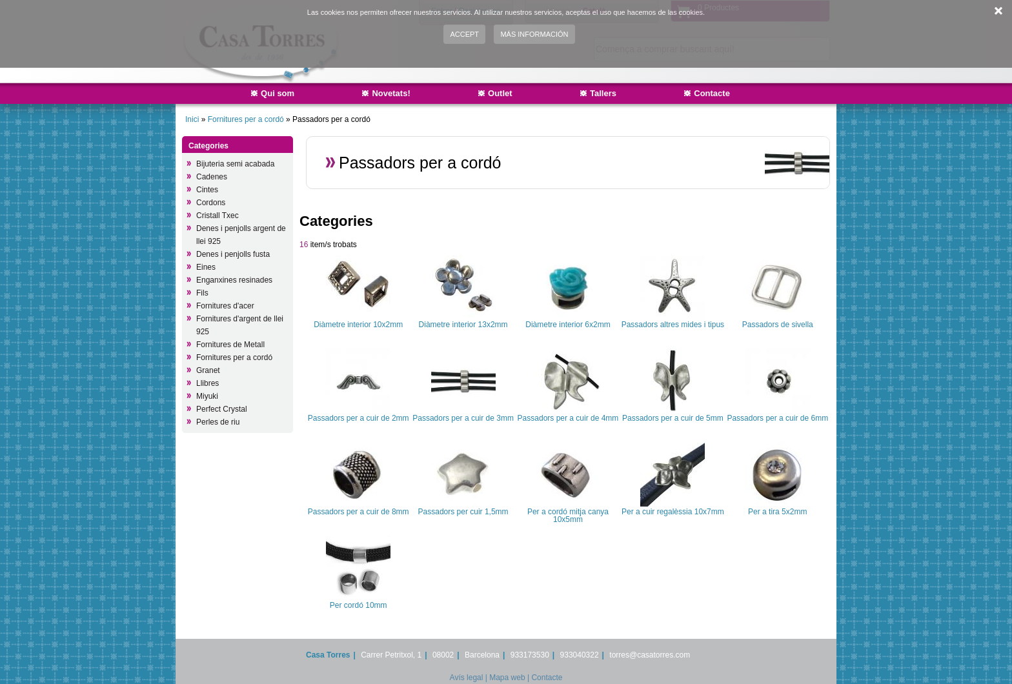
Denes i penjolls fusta (233, 254)
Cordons (210, 202)
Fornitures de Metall (230, 344)
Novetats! (391, 93)
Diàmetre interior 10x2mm (358, 324)
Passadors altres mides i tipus (673, 324)
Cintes (207, 189)
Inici (192, 119)
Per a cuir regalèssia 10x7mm (673, 511)
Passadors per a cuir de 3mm (463, 418)
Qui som (277, 93)
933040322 (579, 654)
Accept (464, 34)
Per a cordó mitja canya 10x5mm (568, 515)
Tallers (603, 93)
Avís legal (466, 677)
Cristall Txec (217, 215)
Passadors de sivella (777, 324)
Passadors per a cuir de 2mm (358, 418)
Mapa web (507, 677)
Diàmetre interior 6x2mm (567, 324)
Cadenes (211, 176)
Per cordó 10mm (358, 605)
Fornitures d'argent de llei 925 (239, 325)
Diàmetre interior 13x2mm (463, 324)
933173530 (530, 654)
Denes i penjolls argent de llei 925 (241, 235)
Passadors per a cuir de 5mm (673, 418)
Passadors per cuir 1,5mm (463, 511)
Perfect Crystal (221, 409)
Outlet (500, 93)
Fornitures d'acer (225, 305)
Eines (206, 267)
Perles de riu (217, 422)
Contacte (712, 93)
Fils (202, 292)
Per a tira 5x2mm (777, 511)
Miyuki (207, 396)
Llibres (207, 383)
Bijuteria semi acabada (235, 163)
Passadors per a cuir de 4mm (568, 418)
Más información (534, 34)
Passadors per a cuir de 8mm (358, 511)
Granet (208, 370)
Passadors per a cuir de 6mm (777, 418)
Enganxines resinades (234, 280)
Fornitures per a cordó (246, 119)
